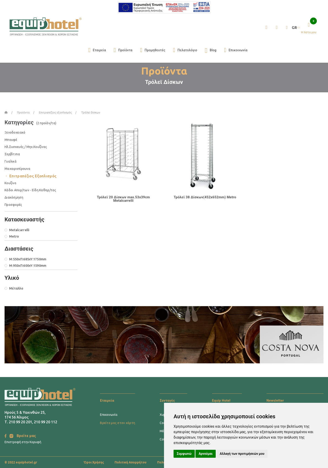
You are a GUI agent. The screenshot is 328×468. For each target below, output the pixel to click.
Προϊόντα (123, 50)
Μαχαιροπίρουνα (17, 169)
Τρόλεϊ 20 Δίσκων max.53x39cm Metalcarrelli (123, 199)
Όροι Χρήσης (94, 462)
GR (295, 27)
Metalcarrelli (19, 230)
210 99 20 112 (45, 422)
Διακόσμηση (14, 197)
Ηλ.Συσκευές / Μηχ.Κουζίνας (26, 147)
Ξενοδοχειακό (15, 132)
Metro (14, 236)
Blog (211, 50)
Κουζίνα (10, 183)
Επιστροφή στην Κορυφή (23, 442)
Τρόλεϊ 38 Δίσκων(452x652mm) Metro (205, 197)
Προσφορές (13, 205)
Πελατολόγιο (185, 50)
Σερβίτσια (12, 154)
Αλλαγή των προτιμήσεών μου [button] (242, 453)
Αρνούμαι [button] (206, 453)
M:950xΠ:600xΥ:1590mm (27, 265)
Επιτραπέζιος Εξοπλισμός (32, 176)
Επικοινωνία (235, 50)
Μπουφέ (11, 140)
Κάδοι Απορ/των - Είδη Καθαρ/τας (30, 190)
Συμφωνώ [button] (184, 453)
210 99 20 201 (20, 422)
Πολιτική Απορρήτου (130, 462)
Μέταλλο (16, 288)
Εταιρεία (97, 50)
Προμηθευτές (152, 50)
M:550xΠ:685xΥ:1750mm (27, 259)
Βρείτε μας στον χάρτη (117, 423)
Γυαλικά (11, 161)
